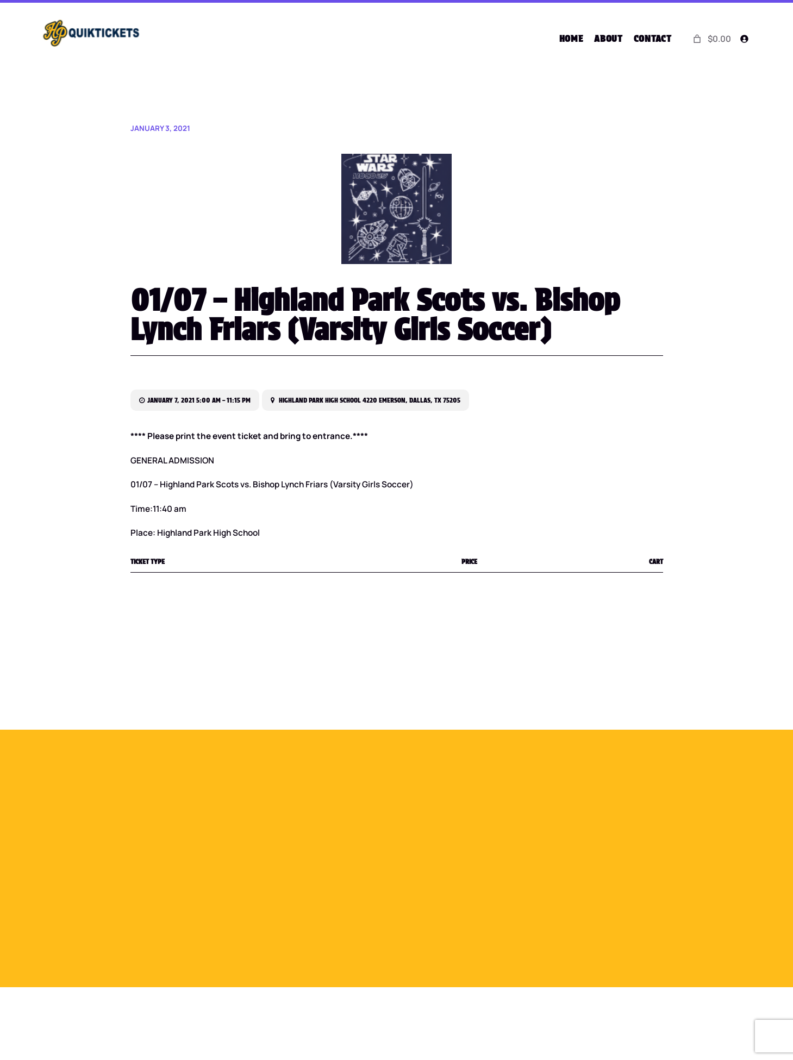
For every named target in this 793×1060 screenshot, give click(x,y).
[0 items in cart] (710, 38)
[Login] (744, 39)
